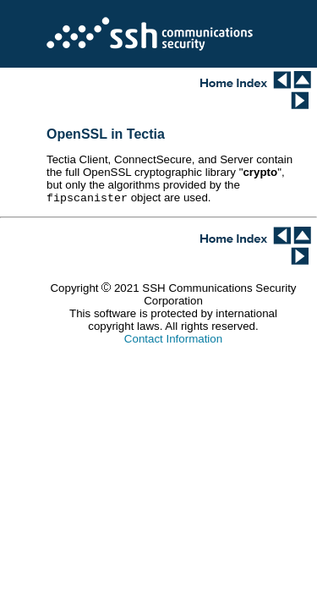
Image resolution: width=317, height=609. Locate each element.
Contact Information (173, 340)
